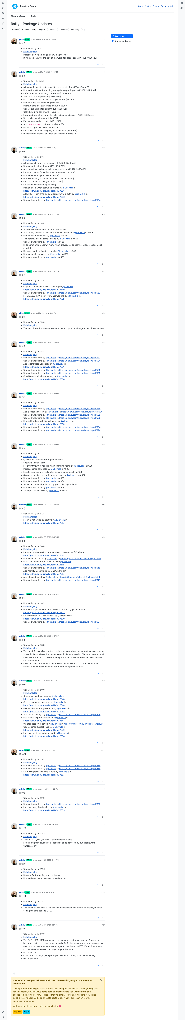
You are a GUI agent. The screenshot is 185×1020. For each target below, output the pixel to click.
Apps (140, 6)
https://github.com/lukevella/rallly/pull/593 (79, 418)
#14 (103, 342)
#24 (103, 824)
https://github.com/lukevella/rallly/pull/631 (79, 622)
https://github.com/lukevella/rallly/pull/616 (43, 564)
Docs (163, 6)
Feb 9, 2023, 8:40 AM (47, 39)
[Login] (181, 3)
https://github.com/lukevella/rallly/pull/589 (79, 408)
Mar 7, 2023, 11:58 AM (49, 72)
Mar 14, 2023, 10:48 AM (49, 148)
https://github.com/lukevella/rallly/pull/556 (44, 197)
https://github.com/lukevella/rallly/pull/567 (79, 292)
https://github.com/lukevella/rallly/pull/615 (79, 567)
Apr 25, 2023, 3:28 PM (49, 860)
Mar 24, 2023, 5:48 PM (49, 444)
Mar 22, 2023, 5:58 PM (49, 393)
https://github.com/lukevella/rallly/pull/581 (43, 367)
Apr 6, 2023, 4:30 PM (49, 681)
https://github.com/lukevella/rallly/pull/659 (44, 810)
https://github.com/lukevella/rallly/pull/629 (44, 618)
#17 (103, 505)
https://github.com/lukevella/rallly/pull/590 (82, 411)
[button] (3, 1012)
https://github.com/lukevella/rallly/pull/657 (43, 774)
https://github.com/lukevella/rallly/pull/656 (79, 768)
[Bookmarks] (3, 24)
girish (21, 39)
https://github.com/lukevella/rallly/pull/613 (80, 558)
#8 (104, 39)
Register (17, 1012)
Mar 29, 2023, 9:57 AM (49, 537)
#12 (103, 271)
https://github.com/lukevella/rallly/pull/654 (44, 736)
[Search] (3, 29)
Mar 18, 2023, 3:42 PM (47, 313)
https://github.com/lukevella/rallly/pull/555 (44, 191)
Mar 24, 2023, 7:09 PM (49, 505)
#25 (103, 860)
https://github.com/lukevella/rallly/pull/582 (79, 370)
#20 (103, 636)
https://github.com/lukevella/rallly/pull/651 (84, 723)
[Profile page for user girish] (14, 41)
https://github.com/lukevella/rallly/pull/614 (43, 555)
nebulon (22, 72)
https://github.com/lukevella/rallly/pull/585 (79, 373)
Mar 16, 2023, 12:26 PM (49, 271)
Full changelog (30, 51)
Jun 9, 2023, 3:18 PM (46, 892)
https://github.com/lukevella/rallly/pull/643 (44, 699)
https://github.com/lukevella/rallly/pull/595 (44, 424)
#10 (103, 148)
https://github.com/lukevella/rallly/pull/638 (79, 765)
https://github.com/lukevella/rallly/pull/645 (44, 711)
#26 (103, 892)
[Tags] (3, 13)
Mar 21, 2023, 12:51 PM (49, 342)
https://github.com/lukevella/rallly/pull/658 (79, 804)
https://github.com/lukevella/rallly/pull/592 (79, 415)
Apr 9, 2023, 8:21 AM (46, 750)
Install (170, 6)
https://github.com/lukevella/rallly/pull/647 (43, 720)
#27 (103, 925)
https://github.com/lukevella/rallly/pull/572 (43, 299)
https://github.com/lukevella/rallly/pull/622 (44, 612)
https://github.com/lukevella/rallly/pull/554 (79, 200)
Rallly (34, 30)
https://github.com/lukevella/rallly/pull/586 (44, 379)
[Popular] (3, 18)
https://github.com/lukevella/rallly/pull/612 (43, 523)
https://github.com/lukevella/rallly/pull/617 (43, 574)
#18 (103, 537)
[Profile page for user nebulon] (14, 74)
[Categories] (3, 3)
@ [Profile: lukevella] (68, 187)
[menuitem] (181, 3)
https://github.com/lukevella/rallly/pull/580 (79, 360)
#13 (103, 313)
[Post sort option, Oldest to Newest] (122, 41)
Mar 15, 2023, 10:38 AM (49, 214)
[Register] (181, 8)
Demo (156, 6)
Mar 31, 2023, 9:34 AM (49, 594)
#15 (103, 393)
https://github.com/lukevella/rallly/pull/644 (44, 705)
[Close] (101, 980)
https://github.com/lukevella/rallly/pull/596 (79, 430)
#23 (103, 789)
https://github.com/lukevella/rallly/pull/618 (79, 580)
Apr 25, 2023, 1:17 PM (49, 824)
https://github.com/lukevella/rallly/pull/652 (44, 730)
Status (148, 6)
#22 (103, 750)
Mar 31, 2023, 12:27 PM (49, 636)
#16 (103, 444)
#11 (103, 214)
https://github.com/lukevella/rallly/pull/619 (79, 577)
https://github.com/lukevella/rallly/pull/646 (79, 714)
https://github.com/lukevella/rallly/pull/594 (79, 427)
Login (26, 1012)
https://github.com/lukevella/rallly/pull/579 (79, 357)
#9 (104, 72)
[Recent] (3, 8)
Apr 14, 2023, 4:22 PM (49, 789)
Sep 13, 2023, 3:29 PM (49, 925)
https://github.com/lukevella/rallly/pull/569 (44, 289)
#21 (103, 681)
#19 (103, 594)
